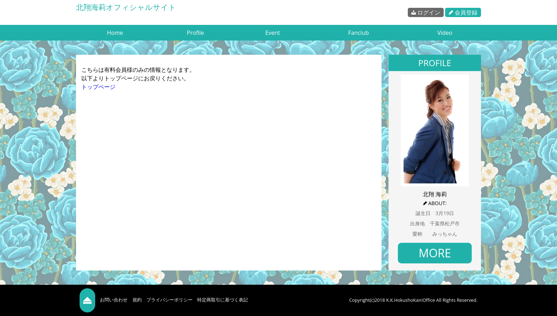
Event (272, 33)
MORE (434, 253)
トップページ (98, 87)
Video (444, 33)
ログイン (425, 12)
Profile (195, 33)
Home (115, 33)
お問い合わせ (114, 299)
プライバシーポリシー (169, 299)
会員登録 (463, 12)
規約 (137, 299)
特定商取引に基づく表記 (222, 299)
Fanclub (358, 33)
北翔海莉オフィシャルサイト (126, 7)
